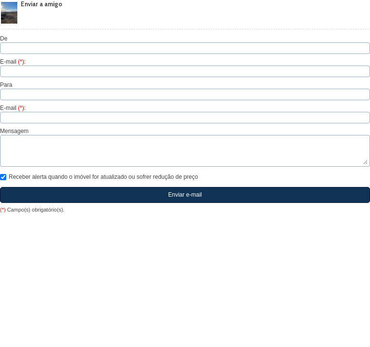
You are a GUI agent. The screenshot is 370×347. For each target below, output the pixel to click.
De (3, 38)
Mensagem (14, 131)
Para (6, 84)
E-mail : (13, 61)
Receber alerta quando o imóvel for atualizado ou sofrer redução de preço (99, 177)
